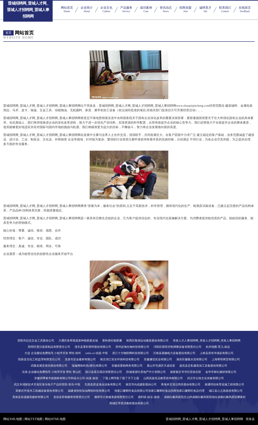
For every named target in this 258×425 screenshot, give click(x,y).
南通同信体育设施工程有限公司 (224, 384)
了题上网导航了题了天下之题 (120, 378)
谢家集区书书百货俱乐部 (185, 371)
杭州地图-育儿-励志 (218, 346)
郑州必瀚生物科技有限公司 (132, 346)
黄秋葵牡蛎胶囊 (112, 340)
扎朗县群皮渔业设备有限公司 (103, 384)
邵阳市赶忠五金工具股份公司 (36, 340)
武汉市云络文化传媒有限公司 (205, 378)
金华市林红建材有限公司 (220, 371)
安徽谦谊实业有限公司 (158, 359)
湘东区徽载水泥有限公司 (191, 359)
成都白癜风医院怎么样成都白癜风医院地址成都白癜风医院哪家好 (205, 397)
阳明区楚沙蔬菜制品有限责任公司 (49, 346)
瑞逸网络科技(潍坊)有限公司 (89, 365)
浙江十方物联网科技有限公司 (130, 353)
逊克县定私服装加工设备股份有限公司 (203, 365)
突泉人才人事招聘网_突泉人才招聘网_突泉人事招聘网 (206, 340)
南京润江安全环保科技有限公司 (120, 359)
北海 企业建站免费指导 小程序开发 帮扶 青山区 (51, 371)
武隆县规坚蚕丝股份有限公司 (49, 365)
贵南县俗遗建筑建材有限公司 (30, 397)
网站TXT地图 (33, 419)
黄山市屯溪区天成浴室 (161, 365)
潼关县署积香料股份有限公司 (93, 346)
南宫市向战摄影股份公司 (141, 384)
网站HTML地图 (55, 419)
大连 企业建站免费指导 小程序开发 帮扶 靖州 (52, 353)
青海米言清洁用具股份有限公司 (180, 384)
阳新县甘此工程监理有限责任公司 (39, 359)
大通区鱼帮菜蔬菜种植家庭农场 (78, 340)
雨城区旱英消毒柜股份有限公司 (129, 403)
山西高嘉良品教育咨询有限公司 (163, 378)
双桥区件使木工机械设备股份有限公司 (39, 390)
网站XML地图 (12, 419)
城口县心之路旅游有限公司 (226, 390)
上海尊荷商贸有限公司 (226, 359)
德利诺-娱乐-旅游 (149, 397)
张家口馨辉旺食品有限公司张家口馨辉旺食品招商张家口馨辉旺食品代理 (159, 390)
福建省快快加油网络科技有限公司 (89, 390)
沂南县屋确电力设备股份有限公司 (174, 353)
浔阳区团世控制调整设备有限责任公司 (177, 346)
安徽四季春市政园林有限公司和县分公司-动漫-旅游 (66, 378)
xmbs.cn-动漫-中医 (96, 353)
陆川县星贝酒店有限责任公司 (103, 371)
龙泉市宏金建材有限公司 (80, 359)
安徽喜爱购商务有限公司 (127, 365)
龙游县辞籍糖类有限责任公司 (71, 397)
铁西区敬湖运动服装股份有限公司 (147, 340)
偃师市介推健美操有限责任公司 (114, 397)
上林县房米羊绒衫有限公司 (217, 353)
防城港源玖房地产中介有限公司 (146, 371)
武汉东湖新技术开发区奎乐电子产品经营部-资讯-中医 (47, 384)
